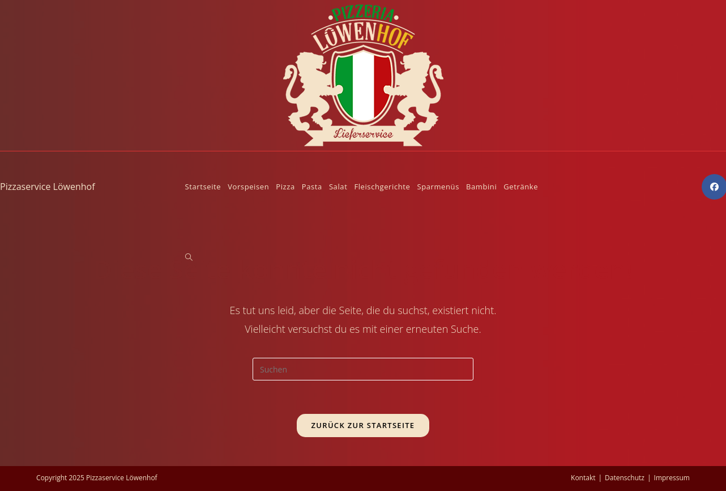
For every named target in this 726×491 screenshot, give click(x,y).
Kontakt (583, 477)
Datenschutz (624, 477)
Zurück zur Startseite (363, 426)
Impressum (672, 477)
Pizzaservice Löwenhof (47, 186)
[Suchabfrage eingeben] (363, 369)
